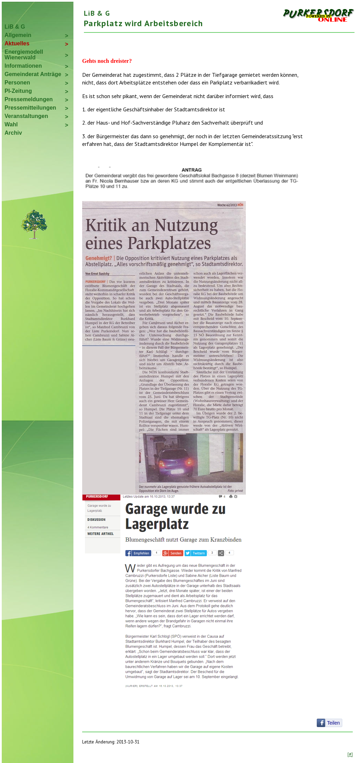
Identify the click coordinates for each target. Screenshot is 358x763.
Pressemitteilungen (30, 108)
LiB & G (15, 27)
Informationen (23, 66)
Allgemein (18, 35)
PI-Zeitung (18, 91)
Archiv (13, 133)
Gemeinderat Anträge (33, 74)
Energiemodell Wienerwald (24, 54)
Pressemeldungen (29, 99)
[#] (350, 754)
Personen (17, 83)
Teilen (333, 723)
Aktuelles (17, 43)
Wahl (11, 124)
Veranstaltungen (26, 116)
